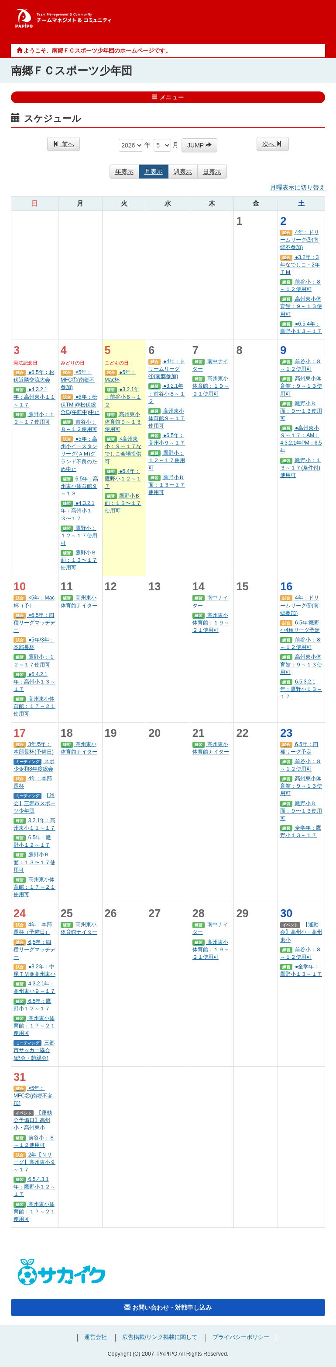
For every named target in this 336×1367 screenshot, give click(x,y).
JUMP (199, 145)
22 (242, 733)
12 (111, 586)
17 (20, 733)
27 (154, 913)
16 (286, 586)
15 (242, 586)
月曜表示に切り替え (297, 187)
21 (198, 733)
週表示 (183, 171)
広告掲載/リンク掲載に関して (160, 1337)
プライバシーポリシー (241, 1337)
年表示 (124, 171)
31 (20, 1077)
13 (154, 586)
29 (242, 913)
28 (198, 913)
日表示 (212, 171)
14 (198, 586)
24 (20, 913)
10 (20, 586)
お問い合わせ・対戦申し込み (168, 1307)
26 (111, 913)
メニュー (168, 98)
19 (111, 733)
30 (286, 913)
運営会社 (95, 1337)
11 (67, 586)
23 (286, 733)
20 (154, 733)
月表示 (153, 171)
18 (67, 733)
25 (67, 913)
